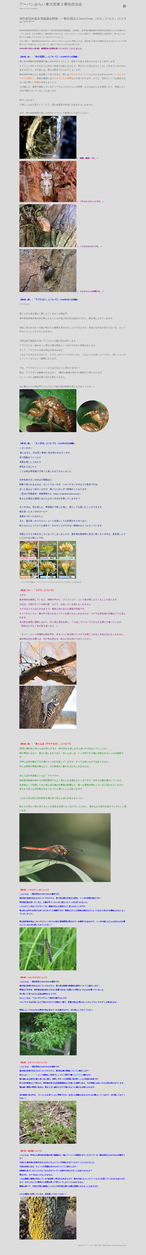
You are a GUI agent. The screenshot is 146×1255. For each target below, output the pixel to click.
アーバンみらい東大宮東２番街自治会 (50, 4)
